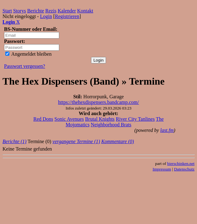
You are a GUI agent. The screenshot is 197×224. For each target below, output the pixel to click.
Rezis (50, 10)
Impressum (162, 169)
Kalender (67, 10)
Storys (19, 10)
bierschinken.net (181, 163)
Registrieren (67, 16)
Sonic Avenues (69, 119)
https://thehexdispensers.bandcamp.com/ (98, 102)
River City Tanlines (135, 119)
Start (7, 10)
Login (46, 16)
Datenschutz (184, 169)
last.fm (167, 130)
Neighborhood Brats (111, 124)
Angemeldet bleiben (28, 54)
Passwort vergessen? (24, 66)
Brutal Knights (100, 119)
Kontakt (85, 10)
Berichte (35, 10)
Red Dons (43, 119)
